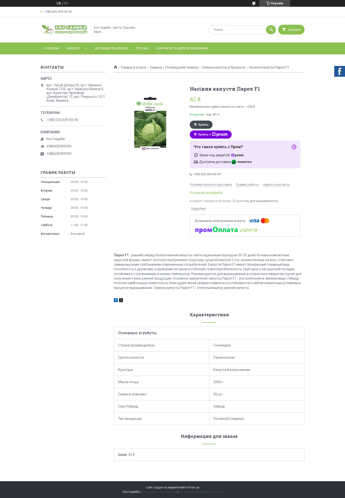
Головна (52, 48)
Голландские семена (181, 67)
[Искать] (271, 29)
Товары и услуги (133, 67)
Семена (156, 67)
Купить (203, 124)
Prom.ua (193, 487)
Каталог (73, 48)
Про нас (142, 48)
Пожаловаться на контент (159, 491)
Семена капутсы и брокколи (224, 67)
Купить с (213, 134)
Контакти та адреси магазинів (182, 48)
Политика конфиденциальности (200, 491)
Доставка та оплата (111, 48)
